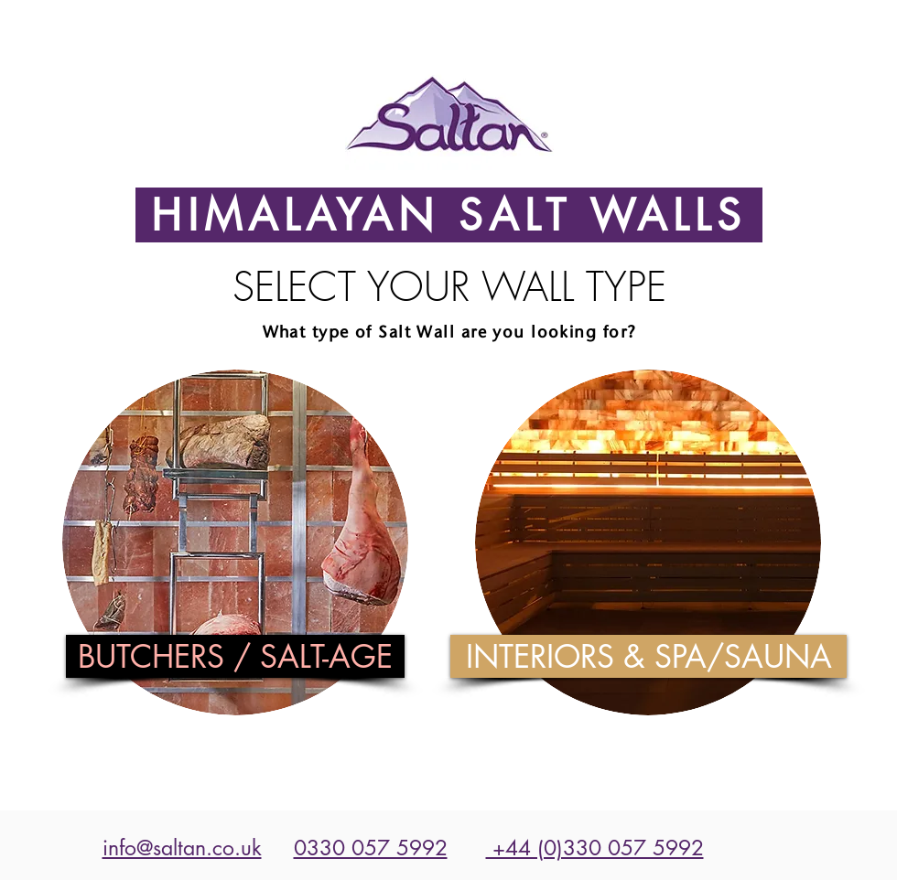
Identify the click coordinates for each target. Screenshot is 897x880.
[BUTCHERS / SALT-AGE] (235, 656)
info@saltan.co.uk (182, 848)
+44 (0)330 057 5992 (595, 848)
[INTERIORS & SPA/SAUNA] (648, 656)
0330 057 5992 (371, 848)
